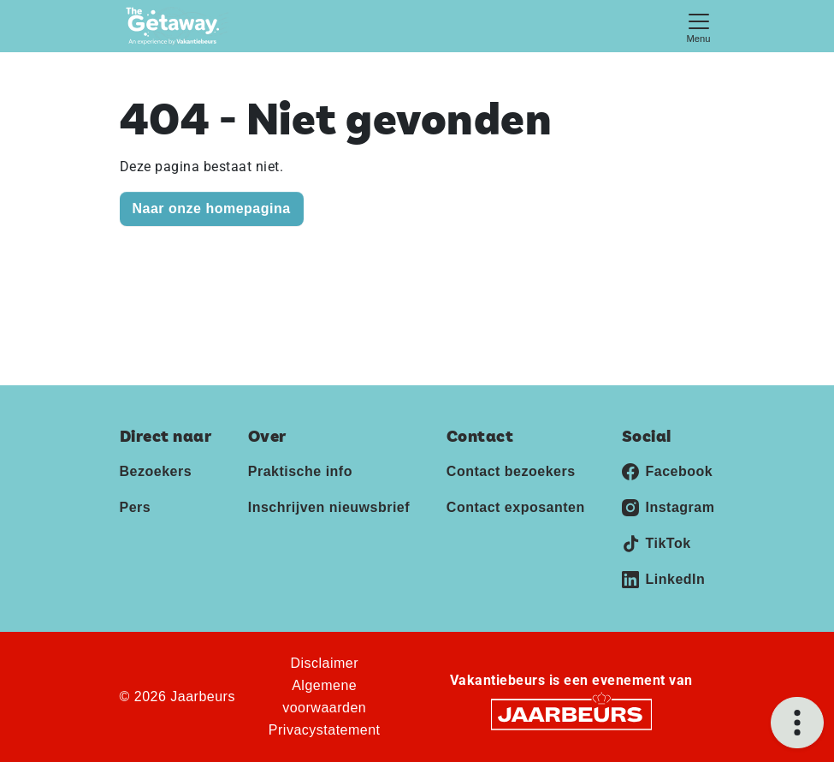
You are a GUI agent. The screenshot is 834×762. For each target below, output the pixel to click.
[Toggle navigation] (699, 26)
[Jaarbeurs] (571, 713)
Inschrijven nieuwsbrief (329, 507)
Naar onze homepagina (212, 208)
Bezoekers (156, 471)
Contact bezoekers (511, 471)
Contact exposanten (516, 507)
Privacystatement (325, 730)
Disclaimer (324, 663)
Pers (135, 507)
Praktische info (300, 471)
